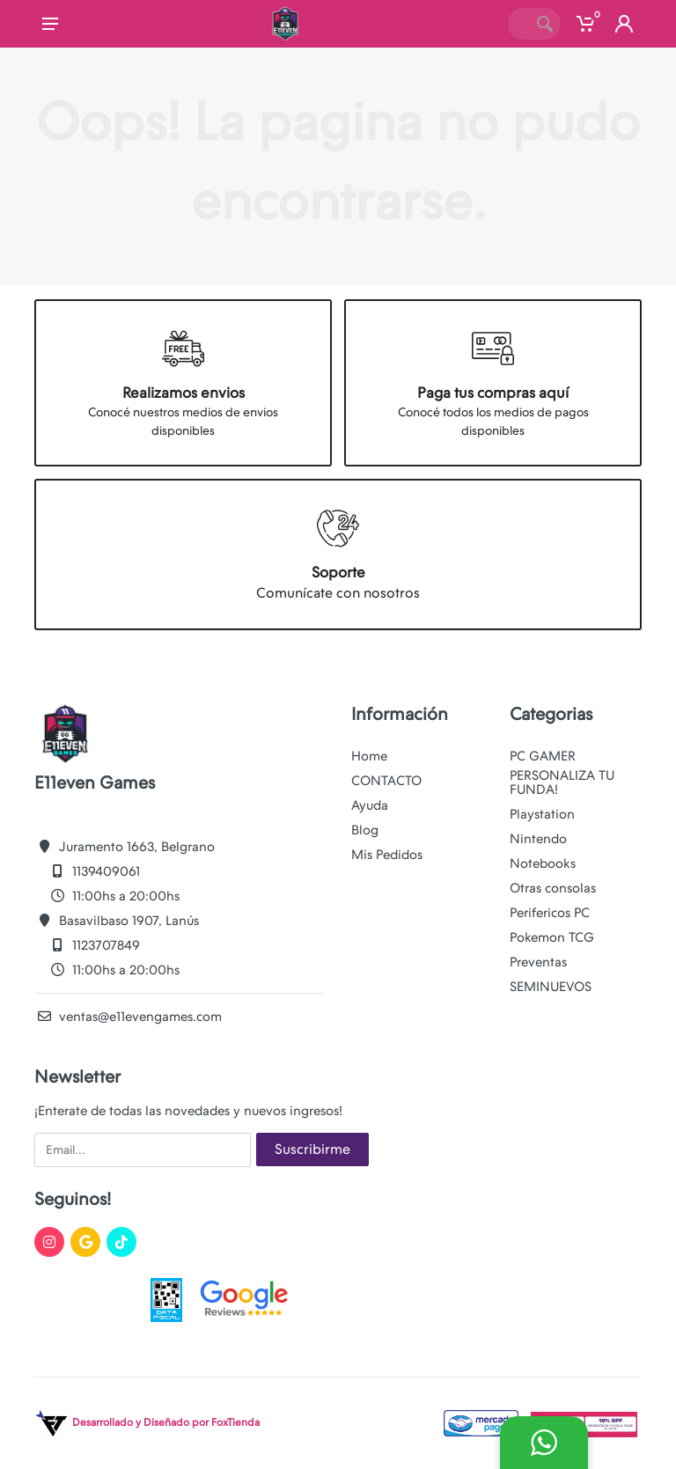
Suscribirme (312, 1149)
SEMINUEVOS (551, 987)
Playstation (542, 814)
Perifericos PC (550, 913)
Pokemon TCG (552, 937)
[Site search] (518, 24)
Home (369, 756)
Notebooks (543, 863)
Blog (364, 830)
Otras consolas (553, 888)
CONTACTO (386, 781)
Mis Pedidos (386, 855)
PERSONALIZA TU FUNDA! (562, 782)
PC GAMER (543, 756)
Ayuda (369, 805)
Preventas (538, 962)
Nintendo (538, 839)
